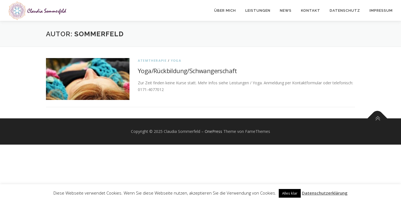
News (286, 10)
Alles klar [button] (289, 193)
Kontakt (310, 10)
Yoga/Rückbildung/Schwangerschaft (187, 70)
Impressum (381, 10)
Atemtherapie (152, 60)
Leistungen (257, 10)
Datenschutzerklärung (325, 193)
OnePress (213, 131)
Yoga (176, 60)
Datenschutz (345, 10)
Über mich (225, 10)
